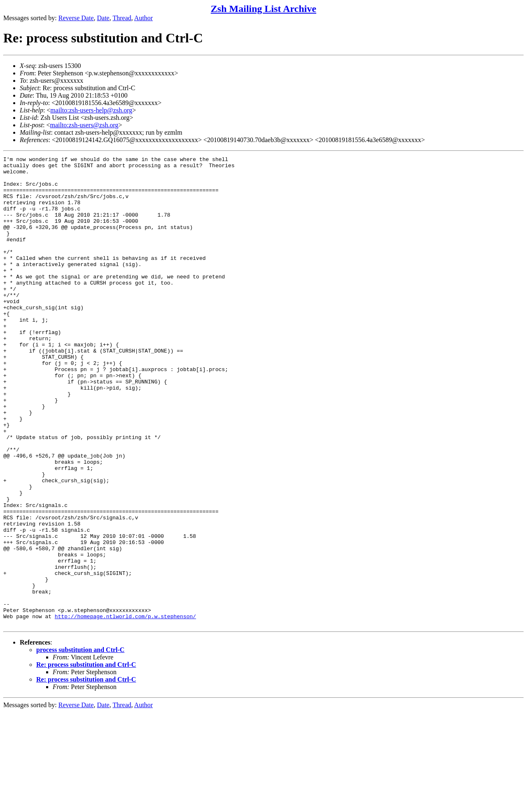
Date (103, 17)
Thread (121, 17)
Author (143, 17)
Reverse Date (76, 17)
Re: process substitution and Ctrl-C (86, 758)
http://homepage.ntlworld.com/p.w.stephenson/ (125, 709)
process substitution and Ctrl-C (80, 743)
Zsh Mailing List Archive (263, 8)
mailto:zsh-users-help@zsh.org (91, 110)
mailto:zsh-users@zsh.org (84, 124)
